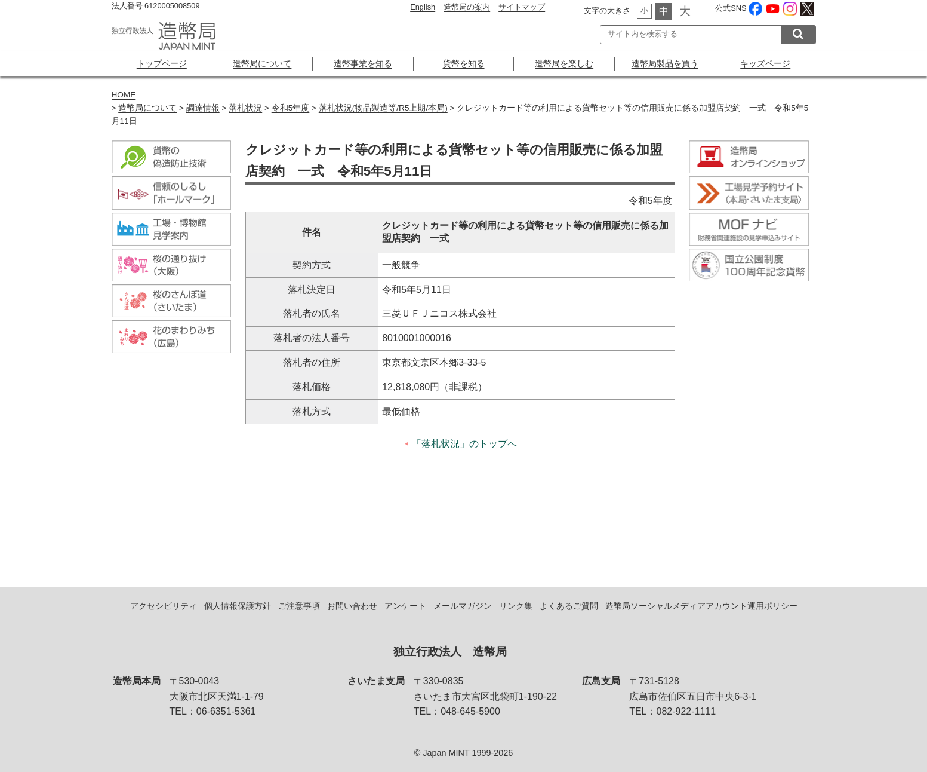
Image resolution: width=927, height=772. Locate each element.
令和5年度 (291, 107)
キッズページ (765, 63)
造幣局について (262, 63)
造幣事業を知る (363, 63)
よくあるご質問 (569, 606)
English (422, 6)
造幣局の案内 (467, 6)
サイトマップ (521, 6)
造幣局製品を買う (665, 63)
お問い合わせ (352, 606)
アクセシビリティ (163, 606)
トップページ (162, 63)
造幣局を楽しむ (564, 63)
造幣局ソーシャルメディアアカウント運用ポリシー (701, 606)
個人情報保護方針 (237, 606)
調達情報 (203, 107)
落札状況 (245, 107)
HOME (124, 94)
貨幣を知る (464, 63)
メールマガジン (462, 606)
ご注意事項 (299, 606)
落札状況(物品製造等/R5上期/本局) (383, 107)
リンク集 (515, 606)
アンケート (405, 606)
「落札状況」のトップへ (464, 444)
